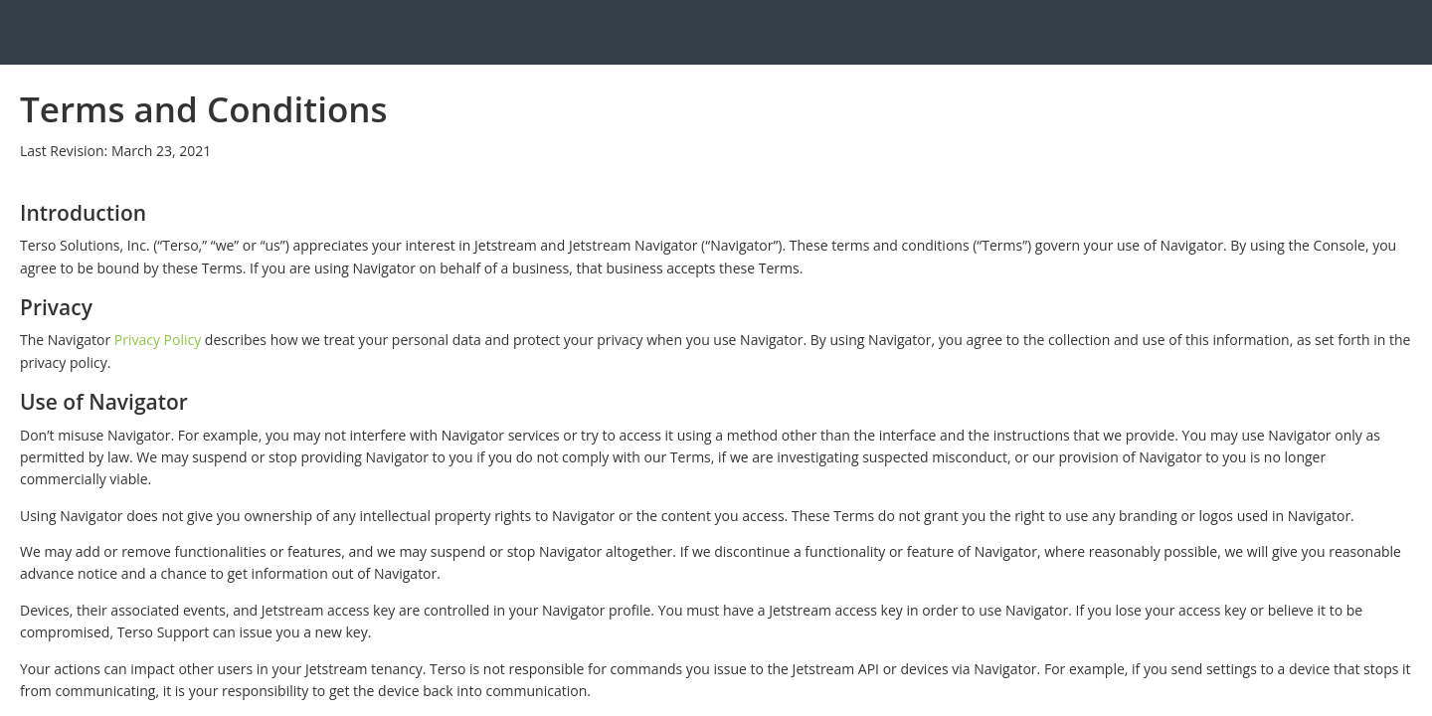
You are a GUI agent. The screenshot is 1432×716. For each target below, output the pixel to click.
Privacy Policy (157, 339)
